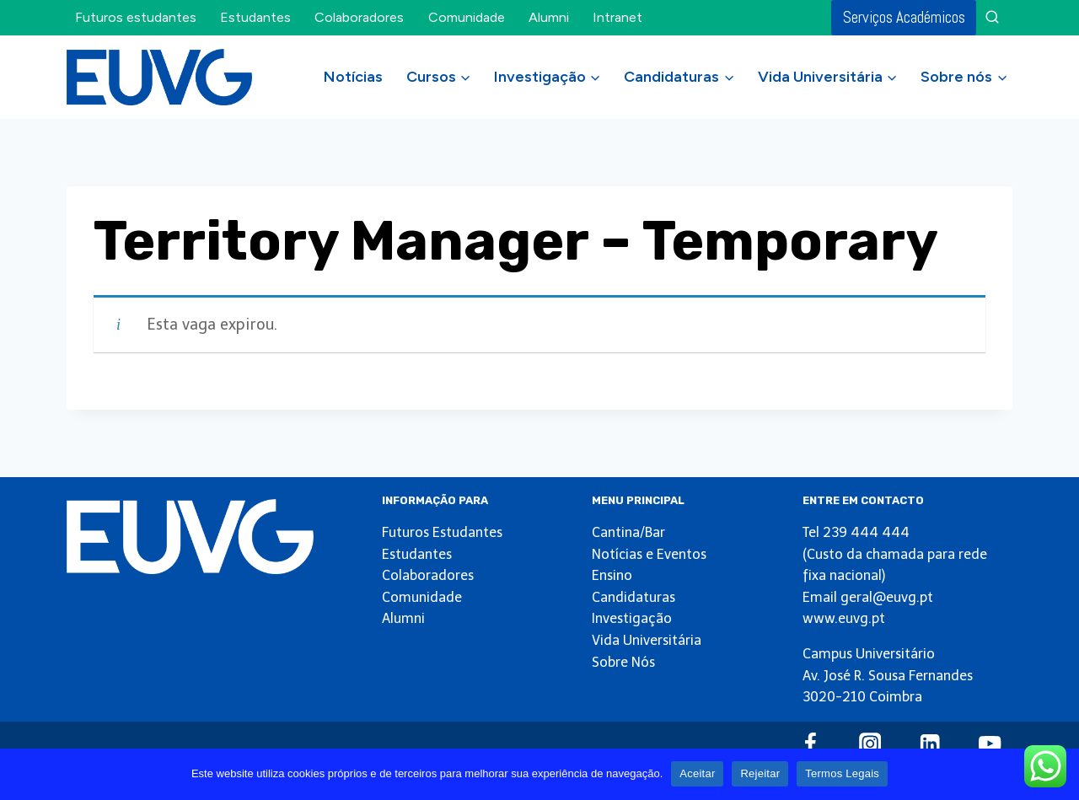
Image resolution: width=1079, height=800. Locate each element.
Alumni (549, 17)
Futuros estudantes (135, 17)
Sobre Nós (623, 662)
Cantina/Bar (628, 532)
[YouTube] (990, 744)
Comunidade (466, 17)
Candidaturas (633, 597)
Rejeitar (760, 773)
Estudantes (255, 17)
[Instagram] (870, 744)
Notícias (353, 76)
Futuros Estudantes (442, 532)
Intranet (617, 17)
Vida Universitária (646, 640)
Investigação (632, 618)
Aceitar (697, 773)
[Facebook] (809, 744)
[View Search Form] (992, 17)
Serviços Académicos (904, 17)
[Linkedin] (930, 744)
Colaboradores (359, 17)
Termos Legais (842, 773)
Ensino (612, 575)
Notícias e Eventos (649, 554)
